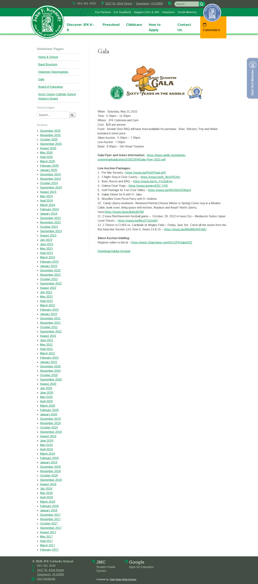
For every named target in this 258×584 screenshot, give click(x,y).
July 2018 (46, 488)
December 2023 (50, 218)
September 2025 (51, 143)
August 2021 (48, 335)
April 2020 (46, 401)
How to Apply (155, 27)
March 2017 (47, 545)
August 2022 (48, 287)
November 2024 (50, 178)
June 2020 (46, 392)
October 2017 (49, 523)
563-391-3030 (84, 3)
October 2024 (49, 183)
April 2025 (46, 157)
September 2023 (51, 231)
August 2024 (48, 191)
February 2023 (49, 261)
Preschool (111, 25)
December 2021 (50, 318)
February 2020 (49, 410)
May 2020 (46, 397)
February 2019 (49, 458)
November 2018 (50, 471)
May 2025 (46, 152)
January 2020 (48, 414)
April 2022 (46, 301)
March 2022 (47, 305)
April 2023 (46, 253)
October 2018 (49, 475)
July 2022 (46, 292)
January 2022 (48, 314)
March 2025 (47, 161)
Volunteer (168, 12)
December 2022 (50, 270)
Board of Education (50, 86)
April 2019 (46, 449)
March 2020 (47, 405)
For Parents (103, 12)
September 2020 (51, 379)
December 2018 (50, 466)
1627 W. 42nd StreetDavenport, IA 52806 (132, 3)
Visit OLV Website (252, 78)
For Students (122, 12)
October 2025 (49, 139)
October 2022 (49, 279)
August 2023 (48, 235)
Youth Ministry (187, 12)
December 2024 (50, 174)
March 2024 (47, 205)
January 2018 (48, 510)
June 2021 (46, 340)
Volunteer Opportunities (53, 71)
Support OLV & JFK (146, 12)
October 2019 (49, 427)
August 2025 (48, 148)
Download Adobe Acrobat (114, 251)
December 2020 (50, 366)
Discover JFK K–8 (80, 27)
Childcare (134, 25)
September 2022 (51, 283)
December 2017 (50, 514)
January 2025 (48, 170)
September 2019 (51, 431)
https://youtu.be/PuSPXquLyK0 (146, 172)
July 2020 (46, 388)
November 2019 (50, 423)
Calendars (211, 30)
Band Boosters (47, 64)
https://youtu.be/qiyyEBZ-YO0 (148, 185)
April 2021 (46, 349)
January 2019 (48, 462)
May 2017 (46, 536)
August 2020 (48, 383)
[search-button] (202, 4)
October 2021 (49, 327)
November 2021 (50, 322)
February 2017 (49, 549)
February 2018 (49, 506)
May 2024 (46, 196)
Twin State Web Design (123, 579)
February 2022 (49, 309)
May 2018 (46, 493)
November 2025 (50, 135)
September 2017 (51, 527)
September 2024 (51, 187)
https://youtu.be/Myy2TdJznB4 (138, 220)
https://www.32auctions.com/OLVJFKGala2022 (161, 242)
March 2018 (47, 501)
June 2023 (46, 244)
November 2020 (50, 370)
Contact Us (184, 27)
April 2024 (46, 200)
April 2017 (46, 541)
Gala (41, 79)
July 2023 (46, 239)
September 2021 (51, 331)
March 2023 (47, 257)
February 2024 (49, 209)
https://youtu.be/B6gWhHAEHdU (185, 229)
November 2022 (50, 274)
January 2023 (48, 266)
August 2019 (48, 436)
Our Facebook (46, 578)
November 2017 (50, 519)
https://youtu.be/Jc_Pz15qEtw (152, 181)
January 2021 (48, 362)
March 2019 (47, 453)
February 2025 (49, 165)
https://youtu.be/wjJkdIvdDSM (124, 211)
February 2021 (49, 357)
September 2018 (51, 479)
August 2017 (48, 532)
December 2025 (50, 130)
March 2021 (47, 353)
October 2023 (49, 226)
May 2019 (46, 445)
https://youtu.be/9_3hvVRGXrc (160, 177)
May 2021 (46, 344)
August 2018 (48, 484)
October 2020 (49, 375)
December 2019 (50, 418)
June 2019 (46, 440)
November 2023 (50, 222)
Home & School (48, 57)
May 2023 (46, 248)
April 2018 (46, 497)
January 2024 (48, 213)
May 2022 (46, 296)
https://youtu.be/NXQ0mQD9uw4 (169, 190)
